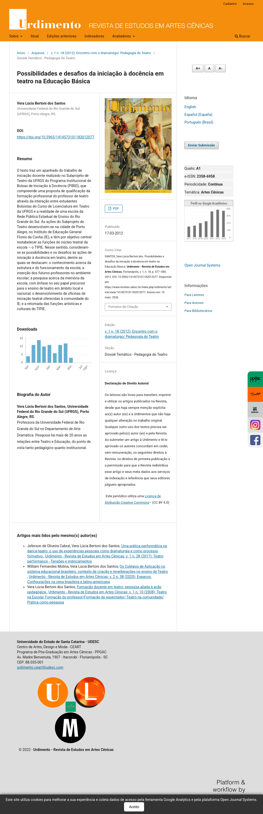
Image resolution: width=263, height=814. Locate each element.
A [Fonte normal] (209, 68)
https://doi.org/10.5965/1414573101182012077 (55, 137)
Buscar (242, 36)
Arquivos (37, 53)
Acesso (248, 4)
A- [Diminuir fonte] (220, 68)
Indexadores (94, 36)
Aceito (134, 807)
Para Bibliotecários (198, 311)
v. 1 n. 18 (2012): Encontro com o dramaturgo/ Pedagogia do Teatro (101, 53)
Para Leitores (194, 295)
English (190, 107)
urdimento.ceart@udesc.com (40, 667)
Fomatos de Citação (123, 307)
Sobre (14, 36)
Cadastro (230, 4)
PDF (115, 208)
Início (21, 53)
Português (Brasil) (198, 122)
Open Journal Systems (202, 265)
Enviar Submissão (201, 145)
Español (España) (198, 115)
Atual (35, 36)
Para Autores (194, 303)
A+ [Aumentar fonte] (198, 68)
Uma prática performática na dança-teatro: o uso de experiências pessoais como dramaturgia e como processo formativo (97, 551)
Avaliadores (122, 36)
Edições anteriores (61, 36)
